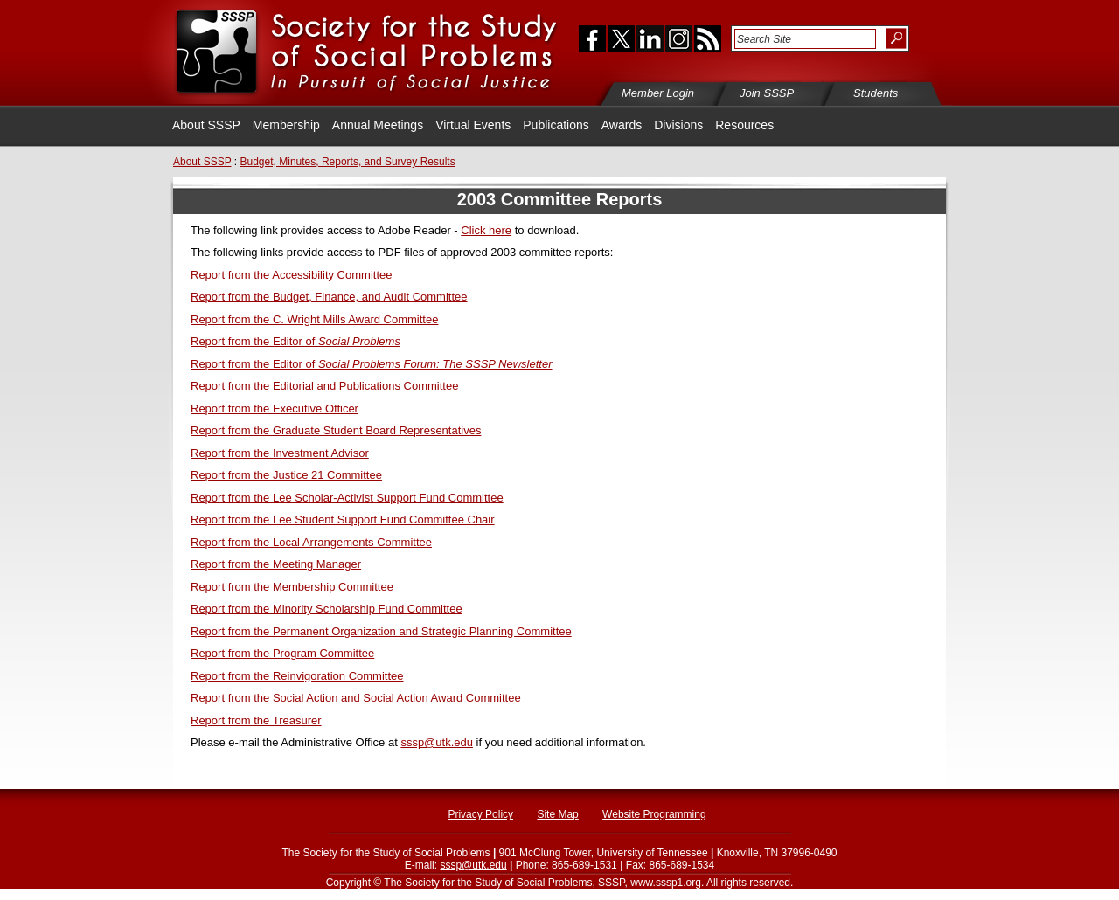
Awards (621, 125)
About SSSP (206, 125)
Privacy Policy (480, 814)
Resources (744, 125)
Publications (556, 125)
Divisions (678, 125)
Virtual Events (473, 125)
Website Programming (654, 814)
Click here (486, 230)
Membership (286, 125)
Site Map (557, 814)
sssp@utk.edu (436, 742)
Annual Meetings (377, 125)
